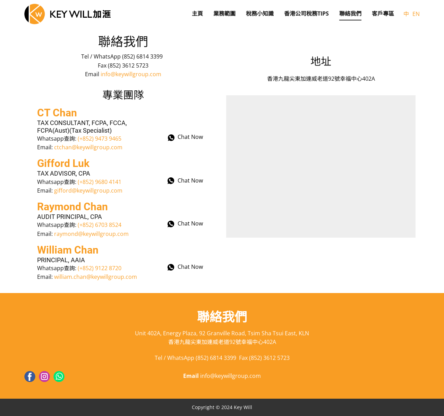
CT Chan (57, 113)
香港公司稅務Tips (306, 13)
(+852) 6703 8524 (99, 225)
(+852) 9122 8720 (99, 268)
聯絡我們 (350, 13)
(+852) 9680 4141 (99, 182)
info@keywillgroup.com (131, 74)
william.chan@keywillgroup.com (95, 277)
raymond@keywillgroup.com (91, 234)
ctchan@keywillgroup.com (88, 147)
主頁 (197, 13)
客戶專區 (383, 13)
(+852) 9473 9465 (99, 138)
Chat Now (185, 137)
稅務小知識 (260, 13)
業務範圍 (224, 13)
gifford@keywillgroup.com (88, 190)
